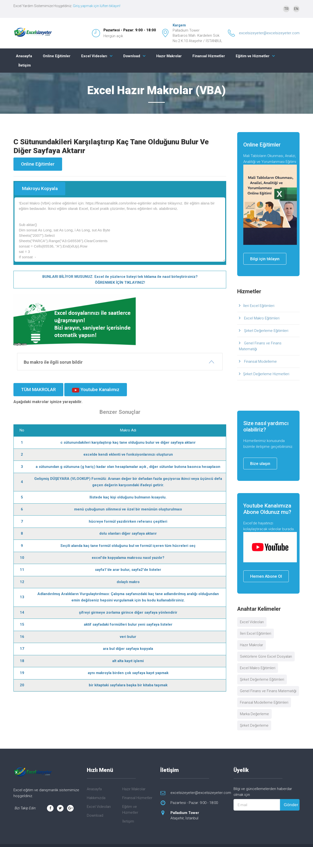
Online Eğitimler (56, 56)
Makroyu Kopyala (40, 188)
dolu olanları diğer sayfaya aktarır (128, 533)
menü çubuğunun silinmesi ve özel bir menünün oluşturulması (128, 509)
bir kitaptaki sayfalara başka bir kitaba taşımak (128, 685)
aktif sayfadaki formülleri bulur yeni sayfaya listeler (128, 624)
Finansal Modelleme (260, 361)
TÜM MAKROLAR (38, 389)
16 (22, 636)
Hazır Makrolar (169, 56)
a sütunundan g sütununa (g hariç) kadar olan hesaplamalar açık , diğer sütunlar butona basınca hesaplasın (128, 466)
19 (22, 673)
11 (22, 569)
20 (22, 685)
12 (22, 582)
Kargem (179, 25)
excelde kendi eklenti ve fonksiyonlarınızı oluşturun (128, 454)
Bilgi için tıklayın (264, 258)
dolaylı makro (128, 582)
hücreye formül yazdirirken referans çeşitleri (128, 521)
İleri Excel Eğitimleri (258, 306)
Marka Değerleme (254, 714)
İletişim (24, 65)
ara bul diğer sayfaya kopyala (128, 648)
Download (131, 56)
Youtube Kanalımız (95, 390)
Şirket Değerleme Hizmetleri (266, 374)
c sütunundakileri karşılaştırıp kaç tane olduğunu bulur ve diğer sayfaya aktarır (128, 442)
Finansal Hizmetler (208, 56)
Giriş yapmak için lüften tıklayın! (96, 6)
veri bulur (128, 636)
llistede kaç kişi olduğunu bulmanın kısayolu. (128, 497)
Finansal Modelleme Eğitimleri (264, 702)
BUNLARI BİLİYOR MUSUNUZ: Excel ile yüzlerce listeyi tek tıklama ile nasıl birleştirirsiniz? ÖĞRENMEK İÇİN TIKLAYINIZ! (120, 279)
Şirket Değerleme (254, 725)
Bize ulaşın (260, 463)
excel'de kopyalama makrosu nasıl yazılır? (128, 557)
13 (22, 597)
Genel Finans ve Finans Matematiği (260, 346)
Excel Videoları (94, 56)
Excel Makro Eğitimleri (261, 318)
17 (22, 648)
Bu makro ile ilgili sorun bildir (53, 362)
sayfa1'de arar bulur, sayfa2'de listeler (128, 569)
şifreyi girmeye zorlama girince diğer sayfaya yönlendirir (128, 612)
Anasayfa (24, 56)
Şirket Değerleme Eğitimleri (265, 330)
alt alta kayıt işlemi (128, 661)
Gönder (291, 804)
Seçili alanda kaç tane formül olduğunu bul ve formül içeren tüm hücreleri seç (128, 545)
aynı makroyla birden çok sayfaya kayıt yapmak (128, 673)
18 (22, 661)
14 (22, 612)
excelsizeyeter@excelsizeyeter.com (269, 33)
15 (22, 624)
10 (22, 557)
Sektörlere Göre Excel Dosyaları (266, 656)
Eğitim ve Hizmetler (252, 56)
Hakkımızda (96, 798)
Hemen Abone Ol (266, 576)
